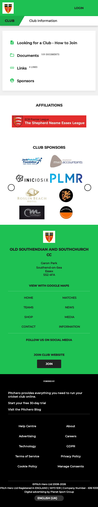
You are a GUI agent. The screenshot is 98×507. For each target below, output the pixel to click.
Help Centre (27, 426)
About (70, 426)
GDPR (70, 446)
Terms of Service (27, 456)
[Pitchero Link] (49, 387)
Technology (27, 446)
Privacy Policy (71, 456)
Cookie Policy (27, 466)
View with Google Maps (49, 285)
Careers (70, 436)
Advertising (27, 436)
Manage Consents (71, 466)
